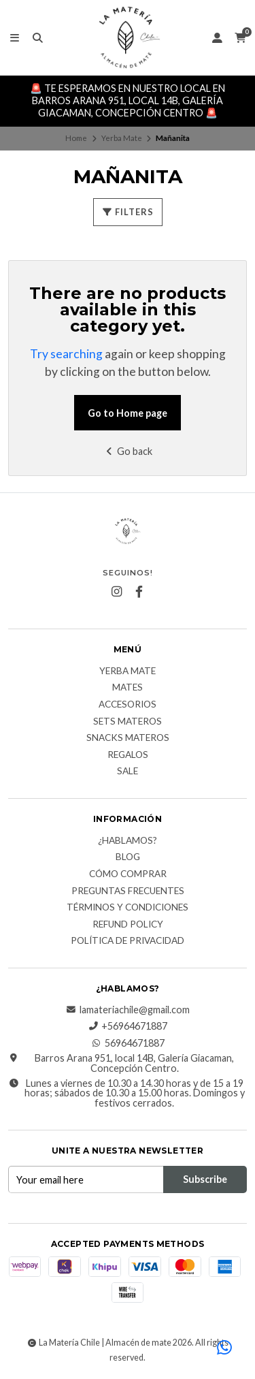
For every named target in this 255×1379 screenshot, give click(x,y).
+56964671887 (127, 1026)
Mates (127, 688)
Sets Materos (127, 722)
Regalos (127, 755)
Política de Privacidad (127, 941)
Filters (128, 211)
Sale (127, 771)
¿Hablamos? (127, 841)
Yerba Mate (121, 137)
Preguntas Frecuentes (127, 891)
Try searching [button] (66, 354)
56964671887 (128, 1043)
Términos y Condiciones (127, 908)
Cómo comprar (128, 874)
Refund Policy (127, 925)
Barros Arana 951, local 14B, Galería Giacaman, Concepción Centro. (121, 1063)
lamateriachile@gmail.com (128, 1010)
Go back (127, 451)
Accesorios (127, 705)
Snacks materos (127, 738)
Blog (128, 857)
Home (76, 137)
